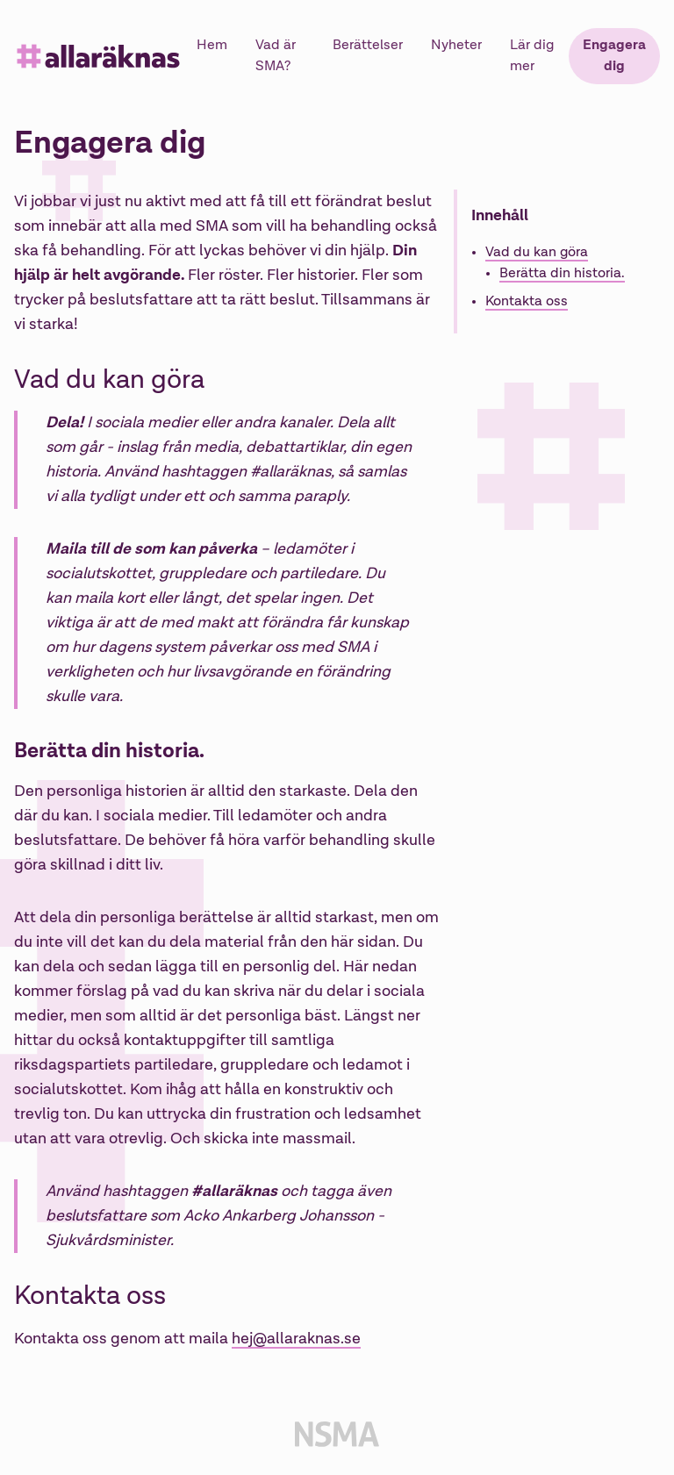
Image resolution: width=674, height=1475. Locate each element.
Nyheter (456, 46)
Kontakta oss (526, 302)
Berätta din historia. (562, 274)
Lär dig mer (532, 56)
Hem (212, 46)
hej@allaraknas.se (296, 1339)
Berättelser (368, 46)
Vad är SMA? (275, 56)
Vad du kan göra (536, 253)
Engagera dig (614, 56)
